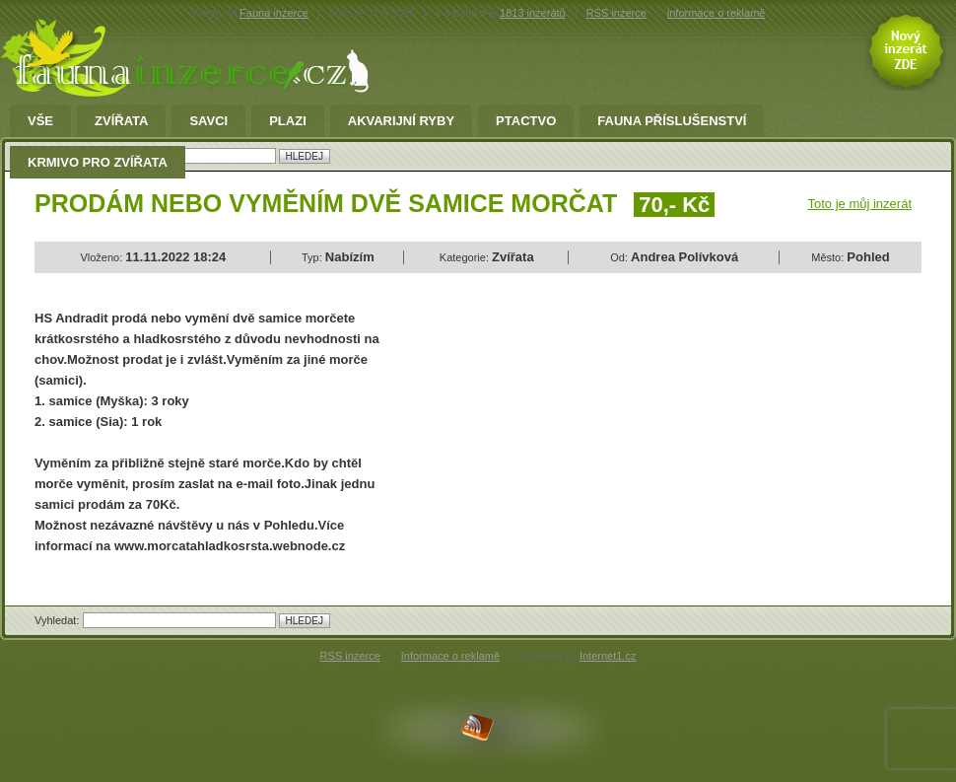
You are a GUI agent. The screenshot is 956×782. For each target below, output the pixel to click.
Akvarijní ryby (401, 121)
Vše (40, 121)
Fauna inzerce (273, 13)
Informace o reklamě (450, 656)
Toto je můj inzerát (860, 203)
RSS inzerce (616, 13)
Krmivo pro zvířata (97, 162)
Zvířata (121, 121)
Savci (208, 121)
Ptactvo (526, 121)
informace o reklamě (716, 13)
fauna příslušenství (672, 121)
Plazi (287, 121)
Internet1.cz (608, 656)
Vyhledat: (58, 620)
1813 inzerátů (533, 13)
